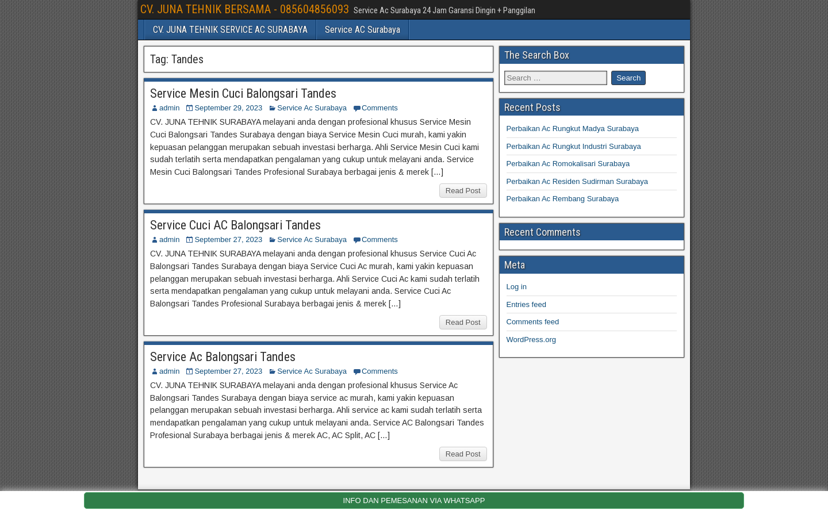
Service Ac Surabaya (312, 107)
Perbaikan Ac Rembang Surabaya (563, 198)
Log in (517, 286)
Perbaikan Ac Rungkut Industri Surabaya (574, 146)
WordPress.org (531, 339)
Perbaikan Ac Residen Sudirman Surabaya (577, 181)
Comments (380, 107)
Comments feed (533, 321)
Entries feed (526, 304)
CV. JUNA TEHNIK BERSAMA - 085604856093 (244, 9)
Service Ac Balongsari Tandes (223, 357)
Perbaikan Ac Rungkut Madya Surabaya (573, 128)
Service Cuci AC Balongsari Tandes (235, 225)
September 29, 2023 (228, 107)
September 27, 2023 (228, 239)
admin (169, 107)
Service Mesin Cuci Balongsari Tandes (243, 93)
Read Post (463, 190)
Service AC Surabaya (362, 29)
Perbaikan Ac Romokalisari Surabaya (568, 163)
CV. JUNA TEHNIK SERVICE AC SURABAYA (230, 29)
